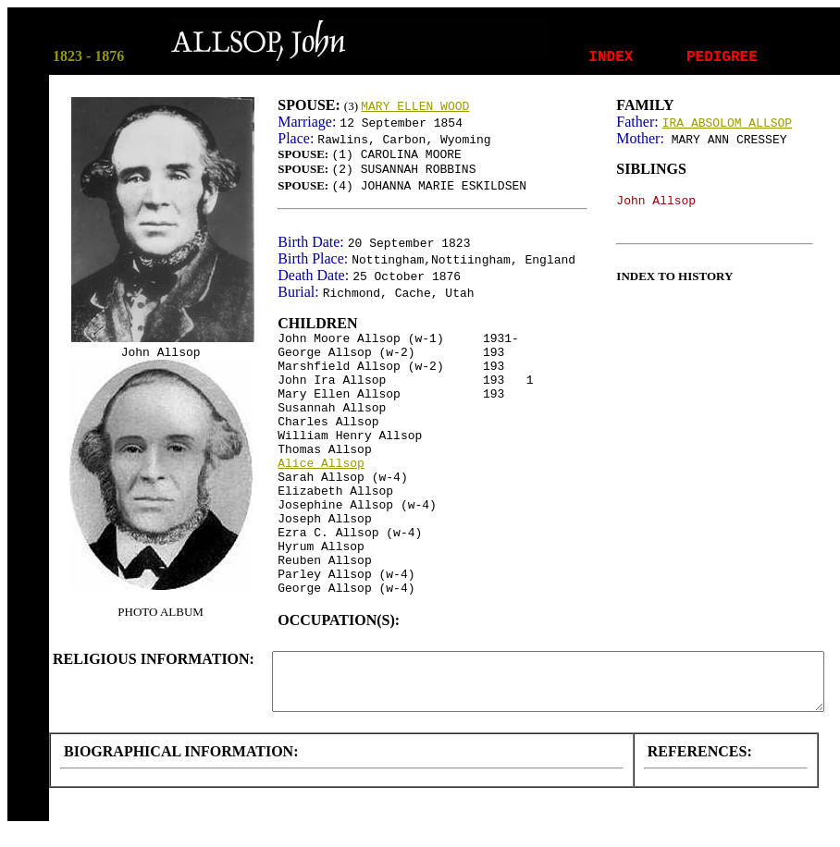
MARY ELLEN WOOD (415, 107)
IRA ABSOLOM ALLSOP (727, 123)
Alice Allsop (321, 464)
